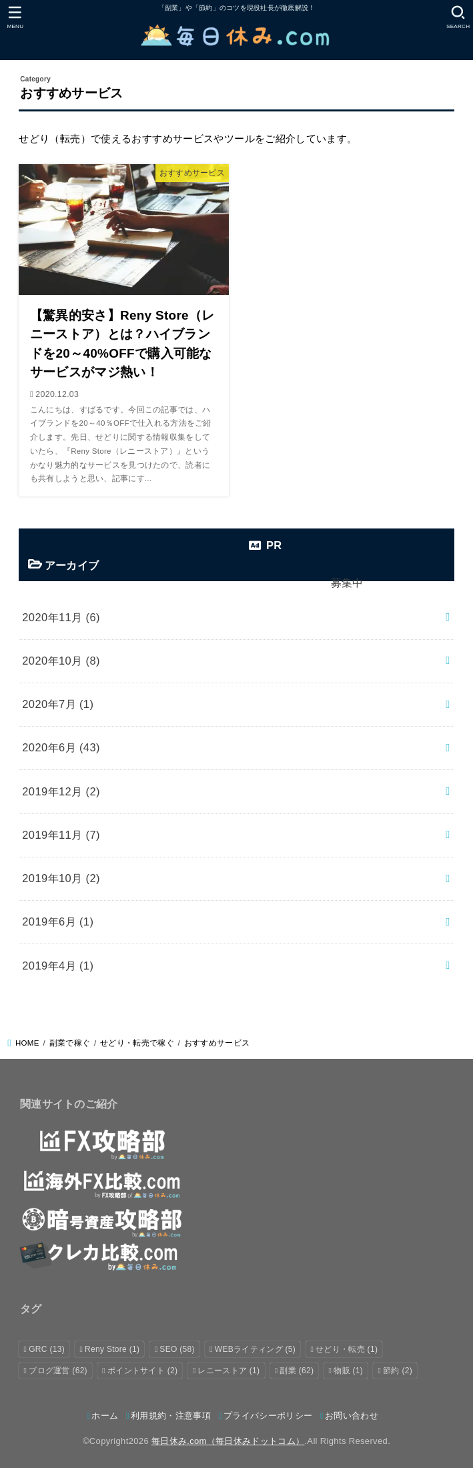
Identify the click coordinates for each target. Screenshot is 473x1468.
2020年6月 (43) (61, 747)
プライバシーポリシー (267, 1416)
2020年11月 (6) (61, 617)
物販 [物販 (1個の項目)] (348, 1370)
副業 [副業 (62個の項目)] (297, 1370)
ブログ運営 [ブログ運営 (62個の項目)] (58, 1370)
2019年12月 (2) (61, 791)
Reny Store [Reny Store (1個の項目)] (112, 1349)
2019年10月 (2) (61, 878)
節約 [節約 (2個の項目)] (397, 1370)
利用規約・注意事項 (171, 1416)
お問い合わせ (351, 1416)
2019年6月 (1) (57, 921)
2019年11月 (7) (61, 835)
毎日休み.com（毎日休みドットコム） (227, 1441)
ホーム (104, 1416)
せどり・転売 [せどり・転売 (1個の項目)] (347, 1349)
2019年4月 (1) (57, 966)
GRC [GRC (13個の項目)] (47, 1349)
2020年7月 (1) (57, 704)
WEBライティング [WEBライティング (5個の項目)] (255, 1349)
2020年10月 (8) (61, 661)
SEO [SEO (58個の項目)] (176, 1349)
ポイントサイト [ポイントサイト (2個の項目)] (142, 1370)
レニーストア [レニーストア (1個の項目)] (228, 1370)
